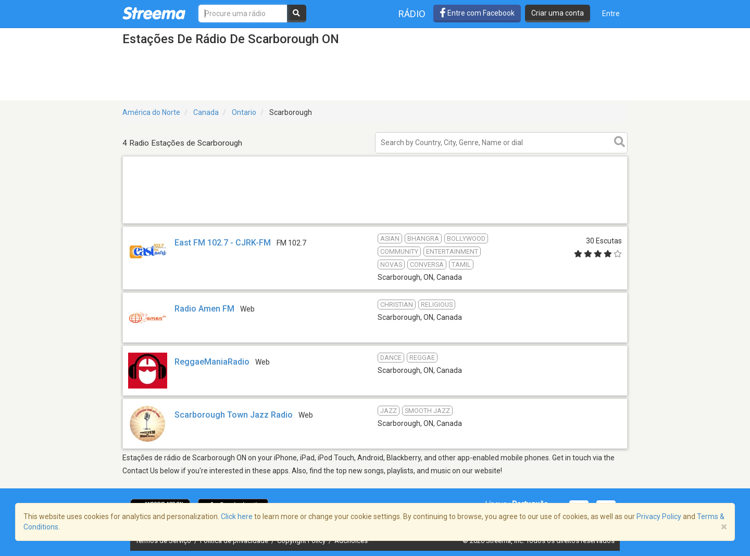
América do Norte (151, 112)
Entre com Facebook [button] (477, 13)
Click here (237, 516)
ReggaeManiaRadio (211, 362)
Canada (206, 112)
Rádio (412, 13)
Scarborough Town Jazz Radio (233, 415)
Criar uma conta (557, 13)
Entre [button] (611, 13)
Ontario (244, 112)
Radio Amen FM (204, 309)
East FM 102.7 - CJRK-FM (222, 243)
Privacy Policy (658, 516)
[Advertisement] (375, 223)
